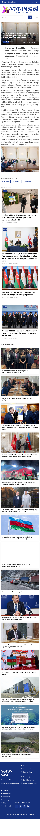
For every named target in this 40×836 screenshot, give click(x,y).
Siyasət (5, 791)
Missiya (25, 766)
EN (37, 2)
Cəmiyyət (6, 797)
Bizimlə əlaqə (28, 772)
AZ (33, 2)
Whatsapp (27, 182)
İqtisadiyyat (7, 794)
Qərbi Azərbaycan (29, 783)
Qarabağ (26, 777)
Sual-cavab (7, 806)
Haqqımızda (27, 769)
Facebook (5, 182)
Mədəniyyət (7, 800)
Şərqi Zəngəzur (28, 780)
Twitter (16, 182)
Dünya (5, 803)
